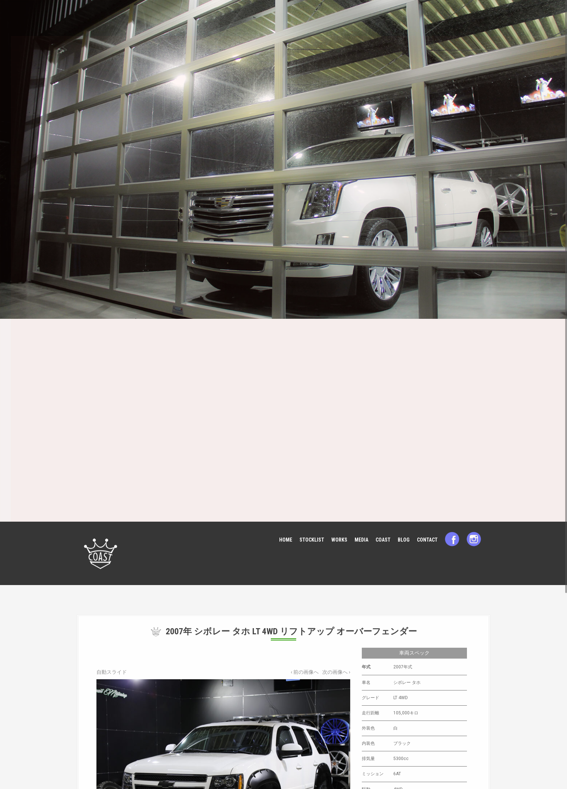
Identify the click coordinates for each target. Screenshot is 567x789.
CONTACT (427, 540)
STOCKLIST (311, 540)
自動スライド (111, 672)
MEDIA (361, 540)
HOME (285, 540)
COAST (383, 540)
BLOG (404, 540)
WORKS (339, 540)
